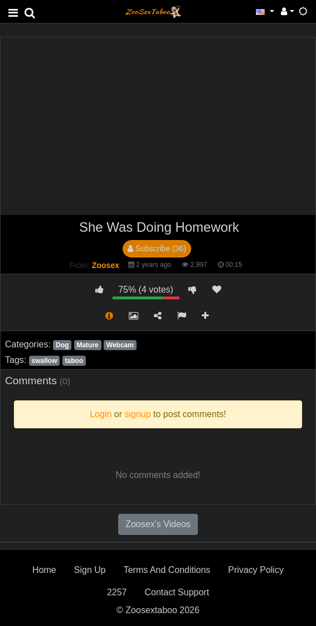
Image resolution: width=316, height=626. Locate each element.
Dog (62, 345)
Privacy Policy (256, 570)
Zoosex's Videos (158, 524)
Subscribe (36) (157, 248)
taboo (74, 361)
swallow (44, 361)
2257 (117, 592)
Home (44, 570)
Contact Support (176, 592)
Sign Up (90, 570)
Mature (87, 345)
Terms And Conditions (167, 570)
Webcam (120, 345)
